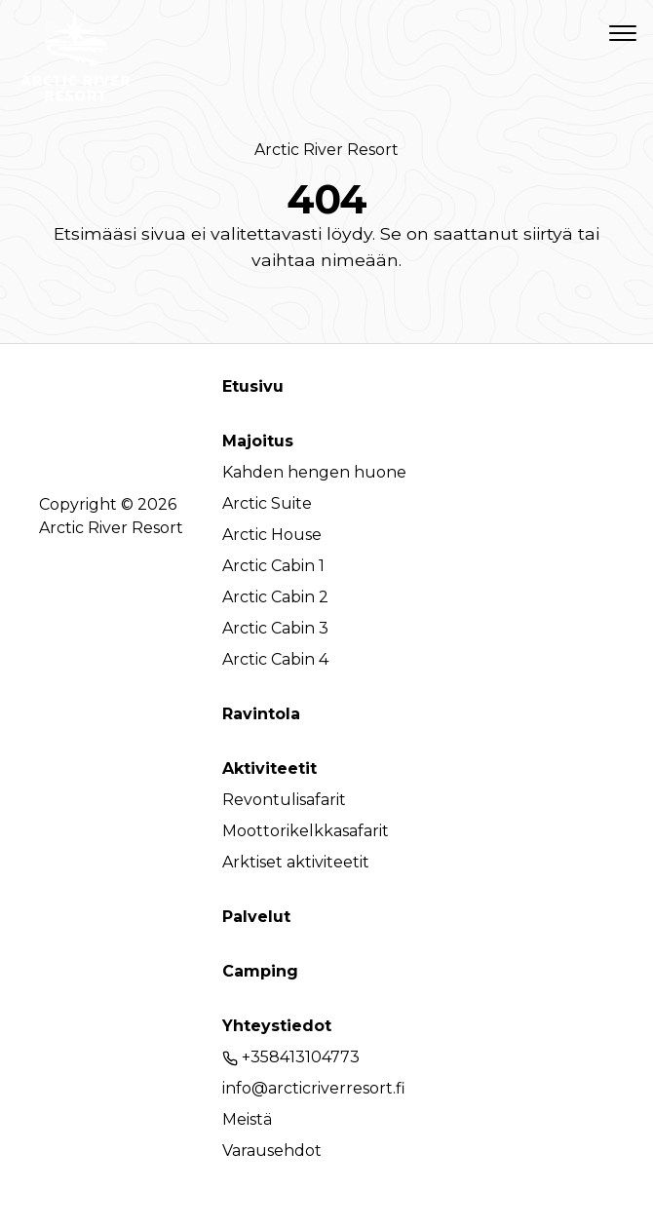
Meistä (247, 1119)
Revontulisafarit (284, 799)
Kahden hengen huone (314, 472)
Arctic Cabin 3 (275, 628)
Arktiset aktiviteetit (295, 862)
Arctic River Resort (326, 149)
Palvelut (256, 916)
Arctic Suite (267, 503)
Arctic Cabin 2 (275, 597)
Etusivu (253, 386)
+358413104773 (291, 1057)
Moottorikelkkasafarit (305, 831)
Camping (260, 971)
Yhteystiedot (276, 1026)
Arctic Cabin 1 (273, 566)
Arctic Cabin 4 (275, 659)
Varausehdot (272, 1150)
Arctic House (272, 534)
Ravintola (261, 714)
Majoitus (257, 441)
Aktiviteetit (269, 768)
